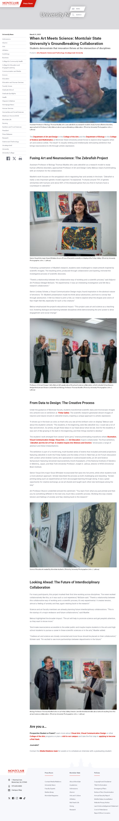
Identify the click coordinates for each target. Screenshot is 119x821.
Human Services (7, 108)
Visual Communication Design (42, 440)
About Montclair (75, 781)
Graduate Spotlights (9, 94)
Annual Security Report (102, 795)
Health (4, 97)
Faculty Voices (7, 86)
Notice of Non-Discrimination (104, 792)
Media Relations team (49, 751)
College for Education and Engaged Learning (11, 66)
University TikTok (24, 798)
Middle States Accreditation (103, 799)
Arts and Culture (75, 795)
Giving (72, 806)
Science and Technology (10, 142)
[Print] (19, 159)
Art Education (74, 440)
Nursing (5, 123)
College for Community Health (12, 61)
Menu (113, 9)
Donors (4, 75)
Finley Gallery (63, 413)
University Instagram (17, 798)
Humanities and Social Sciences (13, 112)
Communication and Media (11, 71)
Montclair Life (6, 120)
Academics (73, 785)
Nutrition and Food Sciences (12, 127)
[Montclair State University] (10, 3)
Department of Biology (95, 137)
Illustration (111, 437)
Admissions (6, 39)
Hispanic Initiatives (8, 101)
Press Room (28, 3)
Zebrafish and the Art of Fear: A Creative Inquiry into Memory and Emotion (61, 443)
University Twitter (9, 798)
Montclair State (75, 773)
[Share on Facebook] (7, 159)
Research (5, 138)
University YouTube (21, 798)
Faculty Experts (50, 788)
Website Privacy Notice (101, 802)
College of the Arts (71, 137)
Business (5, 58)
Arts (3, 46)
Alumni (4, 43)
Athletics (5, 50)
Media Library (49, 792)
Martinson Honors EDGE (10, 116)
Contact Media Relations (53, 781)
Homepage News (8, 105)
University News (7, 34)
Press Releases (7, 134)
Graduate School (8, 90)
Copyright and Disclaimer (102, 781)
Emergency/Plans (100, 788)
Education (5, 79)
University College (8, 153)
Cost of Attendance (100, 809)
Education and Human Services (13, 82)
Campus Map (15, 790)
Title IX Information (100, 785)
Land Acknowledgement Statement (106, 806)
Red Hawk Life (74, 802)
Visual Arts (59, 440)
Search (114, 15)
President (5, 131)
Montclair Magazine (51, 795)
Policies (97, 773)
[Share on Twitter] (13, 159)
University (5, 149)
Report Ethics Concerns (102, 813)
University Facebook (13, 798)
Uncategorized (7, 145)
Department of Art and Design (45, 137)
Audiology (5, 54)
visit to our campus (70, 736)
